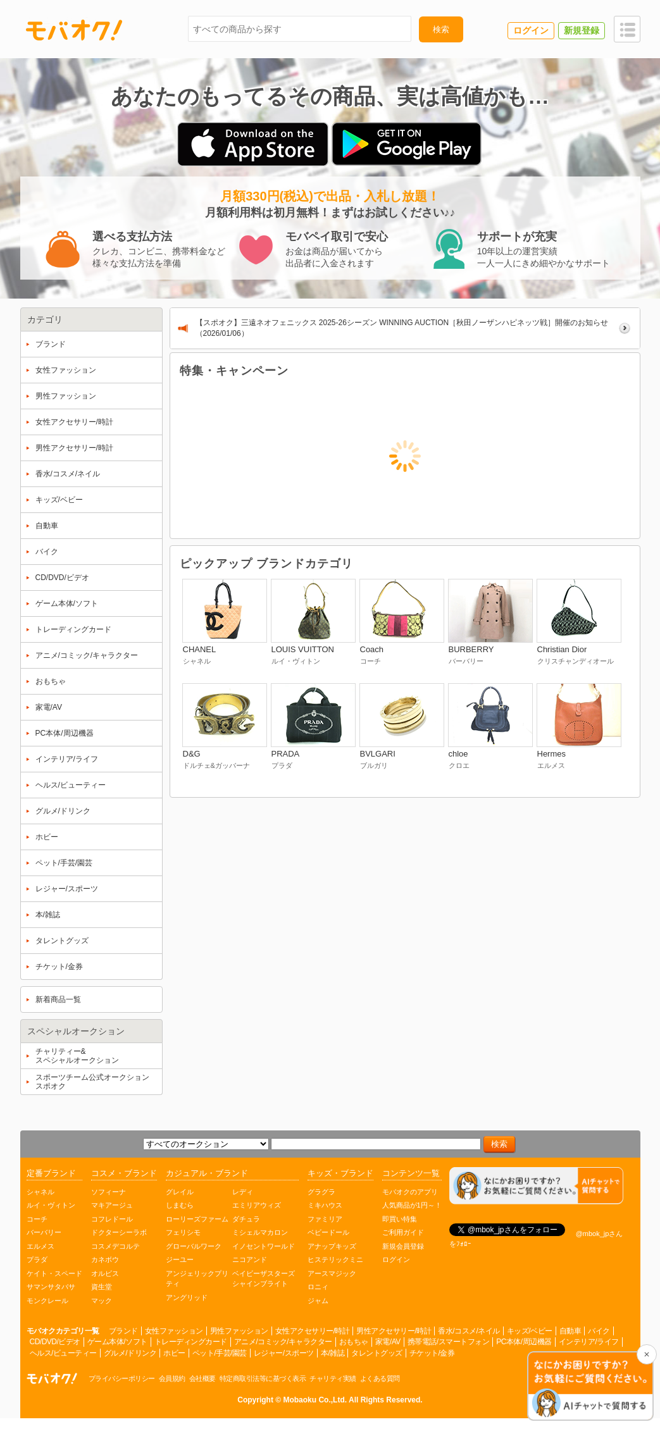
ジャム (318, 1300)
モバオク (74, 30)
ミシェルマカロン (260, 1232)
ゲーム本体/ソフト (117, 1341)
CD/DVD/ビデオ (55, 1341)
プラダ (37, 1259)
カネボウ (105, 1259)
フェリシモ (183, 1232)
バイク (599, 1331)
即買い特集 (399, 1219)
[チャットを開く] (590, 1387)
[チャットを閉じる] (647, 1354)
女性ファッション (174, 1331)
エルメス (40, 1246)
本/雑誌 (332, 1353)
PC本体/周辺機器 (524, 1341)
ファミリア (325, 1219)
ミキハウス (325, 1205)
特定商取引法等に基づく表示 (263, 1378)
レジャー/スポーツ (284, 1353)
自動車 (570, 1331)
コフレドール (112, 1219)
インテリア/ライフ (589, 1341)
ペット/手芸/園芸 (219, 1353)
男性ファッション (239, 1331)
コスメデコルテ (115, 1246)
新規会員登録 (403, 1246)
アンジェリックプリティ (197, 1279)
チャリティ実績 (332, 1378)
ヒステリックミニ (335, 1259)
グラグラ (321, 1192)
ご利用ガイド (403, 1232)
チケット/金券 (432, 1353)
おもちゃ (353, 1341)
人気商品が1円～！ (412, 1205)
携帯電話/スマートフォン (448, 1341)
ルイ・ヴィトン (51, 1205)
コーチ (37, 1219)
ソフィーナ (108, 1192)
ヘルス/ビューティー (63, 1353)
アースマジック (332, 1273)
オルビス (105, 1273)
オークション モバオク (52, 1378)
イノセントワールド (263, 1246)
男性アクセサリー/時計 (393, 1331)
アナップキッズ (332, 1246)
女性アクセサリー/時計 (312, 1331)
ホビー (174, 1353)
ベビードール (328, 1232)
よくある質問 (380, 1378)
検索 (441, 29)
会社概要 (202, 1378)
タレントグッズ (376, 1353)
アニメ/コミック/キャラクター (283, 1341)
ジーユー (180, 1259)
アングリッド (187, 1297)
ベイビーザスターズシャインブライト (263, 1279)
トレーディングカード (190, 1341)
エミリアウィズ (256, 1205)
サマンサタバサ (51, 1286)
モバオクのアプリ (410, 1192)
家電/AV (388, 1341)
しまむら (180, 1205)
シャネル (40, 1192)
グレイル (180, 1192)
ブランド (123, 1331)
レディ (242, 1192)
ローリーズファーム (197, 1219)
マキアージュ (112, 1205)
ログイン (396, 1259)
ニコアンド (249, 1259)
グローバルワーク (193, 1246)
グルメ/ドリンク (130, 1353)
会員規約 (172, 1378)
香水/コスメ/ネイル (469, 1331)
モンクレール (47, 1300)
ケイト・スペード (54, 1273)
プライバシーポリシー (122, 1378)
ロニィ (318, 1286)
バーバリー (44, 1232)
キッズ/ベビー (529, 1331)
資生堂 (101, 1286)
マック (101, 1300)
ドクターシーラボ (119, 1232)
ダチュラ (246, 1219)
